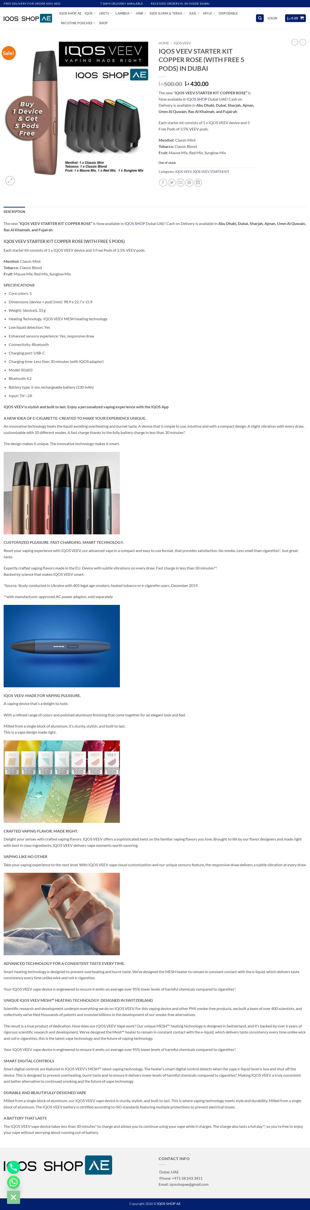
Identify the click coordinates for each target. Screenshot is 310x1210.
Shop (103, 23)
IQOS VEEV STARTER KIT (211, 172)
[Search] (260, 18)
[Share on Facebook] (163, 183)
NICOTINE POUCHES (78, 23)
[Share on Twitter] (172, 183)
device (36, 301)
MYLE (209, 13)
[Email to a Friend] (181, 183)
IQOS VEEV (182, 43)
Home (164, 43)
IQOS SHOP (197, 99)
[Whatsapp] (13, 1182)
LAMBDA (124, 13)
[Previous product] (302, 42)
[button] (272, 18)
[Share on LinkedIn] (198, 183)
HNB (141, 13)
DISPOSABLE (228, 13)
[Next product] (294, 42)
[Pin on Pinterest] (189, 183)
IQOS (90, 13)
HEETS (105, 13)
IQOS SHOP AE (70, 13)
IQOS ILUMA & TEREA (168, 13)
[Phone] (13, 1167)
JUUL (194, 13)
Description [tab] (14, 212)
